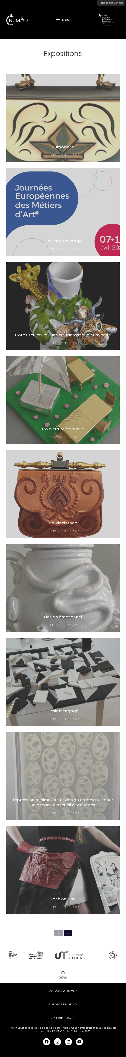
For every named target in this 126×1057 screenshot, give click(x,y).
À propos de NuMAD (63, 1004)
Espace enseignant (111, 3)
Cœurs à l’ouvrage (63, 241)
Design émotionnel (63, 617)
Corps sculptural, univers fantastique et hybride (63, 335)
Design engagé (63, 711)
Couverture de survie (63, 429)
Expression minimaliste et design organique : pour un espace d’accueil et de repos (63, 802)
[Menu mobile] (63, 20)
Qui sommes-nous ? (63, 990)
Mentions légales (63, 1018)
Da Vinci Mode (63, 523)
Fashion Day (63, 899)
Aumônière (63, 147)
